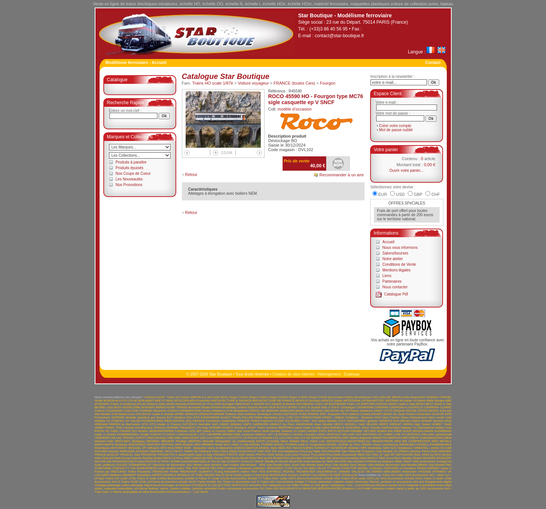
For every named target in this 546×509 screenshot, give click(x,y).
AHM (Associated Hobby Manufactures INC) (349, 397)
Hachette (204, 424)
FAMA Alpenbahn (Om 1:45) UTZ (277, 417)
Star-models (231, 465)
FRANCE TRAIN (248, 421)
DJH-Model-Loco (123, 414)
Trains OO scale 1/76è (120, 478)
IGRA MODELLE (333, 427)
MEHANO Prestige (174, 441)
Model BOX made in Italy (232, 444)
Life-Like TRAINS (122, 437)
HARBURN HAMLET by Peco (274, 424)
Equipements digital (438, 481)
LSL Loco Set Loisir (286, 437)
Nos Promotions (129, 185)
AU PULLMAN (211, 404)
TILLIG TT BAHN (328, 468)
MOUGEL (135, 448)
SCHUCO (247, 461)
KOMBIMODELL (128, 434)
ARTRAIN (392, 400)
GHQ (448, 421)
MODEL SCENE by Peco (343, 444)
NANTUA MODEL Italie (261, 448)
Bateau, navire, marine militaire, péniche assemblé (183, 488)
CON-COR (131, 410)
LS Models (265, 437)
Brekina (216, 407)
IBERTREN (285, 427)
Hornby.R (240, 427)
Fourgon (327, 83)
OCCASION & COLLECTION (210, 485)
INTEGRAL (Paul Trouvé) (363, 427)
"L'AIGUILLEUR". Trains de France (166, 397)
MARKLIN (394, 437)
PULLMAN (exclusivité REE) (346, 454)
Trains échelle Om (209, 481)
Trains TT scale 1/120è (214, 478)
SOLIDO (121, 465)
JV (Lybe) (299, 431)
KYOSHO (168, 434)
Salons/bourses (395, 253)
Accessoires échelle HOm (404, 478)
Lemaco (298, 434)
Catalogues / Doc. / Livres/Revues (352, 485)
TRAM (173, 471)
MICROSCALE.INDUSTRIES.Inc (348, 441)
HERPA (408, 424)
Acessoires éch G (248, 481)
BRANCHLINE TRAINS (172, 407)
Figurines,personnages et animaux (167, 485)
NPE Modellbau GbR (374, 448)
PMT (268, 451)
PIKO (215, 451)
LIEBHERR (102, 437)
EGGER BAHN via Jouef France (393, 414)
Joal (239, 431)
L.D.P (202, 434)
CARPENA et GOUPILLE (406, 407)
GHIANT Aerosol (432, 421)
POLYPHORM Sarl (334, 451)
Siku (350, 461)
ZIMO (337, 475)
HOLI (119, 427)
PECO (169, 451)
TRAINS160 (160, 471)
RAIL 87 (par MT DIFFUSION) (392, 454)
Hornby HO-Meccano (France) (144, 427)
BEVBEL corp (104, 407)
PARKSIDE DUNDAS (133, 451)
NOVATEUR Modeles (345, 448)
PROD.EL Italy (130, 454)
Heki (361, 424)
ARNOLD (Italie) (332, 400)
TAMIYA (204, 468)
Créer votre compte (395, 126)
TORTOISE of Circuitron (399, 468)
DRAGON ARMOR (211, 414)
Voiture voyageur (253, 83)
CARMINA (381, 407)
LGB (397, 434)
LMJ (203, 437)
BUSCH (282, 407)
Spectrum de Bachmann (169, 465)
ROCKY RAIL (376, 458)
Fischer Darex (399, 417)
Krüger (145, 434)
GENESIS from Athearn (395, 421)
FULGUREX (293, 421)
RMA (363, 458)
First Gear (382, 417)
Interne (143, 488)
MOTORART (118, 448)
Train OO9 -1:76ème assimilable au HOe (122, 492)
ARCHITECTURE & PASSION (232, 400)
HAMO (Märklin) (231, 424)
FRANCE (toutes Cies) (294, 83)
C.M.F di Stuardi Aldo (312, 407)
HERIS (383, 424)
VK (450, 471)
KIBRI (398, 431)
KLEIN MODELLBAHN (418, 431)
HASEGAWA (304, 424)
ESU (189, 417)
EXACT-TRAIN (231, 417)
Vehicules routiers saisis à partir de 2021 (399, 488)
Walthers (115, 475)
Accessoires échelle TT (246, 478)
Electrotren (424, 414)
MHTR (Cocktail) (267, 441)
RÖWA (175, 461)
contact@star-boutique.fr (340, 35)
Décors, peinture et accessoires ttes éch (396, 481)
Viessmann (409, 471)
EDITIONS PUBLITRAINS (301, 414)
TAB (195, 468)
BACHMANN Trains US (344, 404)
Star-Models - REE (253, 465)
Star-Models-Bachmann (384, 465)
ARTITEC (378, 400)
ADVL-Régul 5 (309, 397)
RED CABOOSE (195, 458)
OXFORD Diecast (107, 451)
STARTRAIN (103, 468)
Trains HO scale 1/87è (212, 83)
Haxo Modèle (323, 424)
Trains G (228, 481)
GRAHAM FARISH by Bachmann (118, 424)
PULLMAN (318, 454)
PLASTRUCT (247, 451)
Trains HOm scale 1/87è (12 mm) (364, 478)
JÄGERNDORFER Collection (168, 431)
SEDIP (259, 461)
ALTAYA (139, 400)
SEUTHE (340, 461)
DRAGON (191, 414)
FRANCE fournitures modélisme (214, 421)
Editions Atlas (235, 414)
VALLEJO (358, 471)
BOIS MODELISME (127, 407)
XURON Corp (308, 475)
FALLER (247, 417)
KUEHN (156, 434)
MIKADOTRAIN (382, 441)
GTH (145, 424)
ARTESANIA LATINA (357, 400)
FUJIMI (279, 421)
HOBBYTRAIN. (105, 427)
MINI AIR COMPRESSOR (412, 441)
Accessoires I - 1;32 (185, 492)
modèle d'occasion (295, 109)
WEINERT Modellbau (137, 475)
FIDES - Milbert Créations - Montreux (348, 417)
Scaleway (351, 374)
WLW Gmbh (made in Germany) (246, 475)
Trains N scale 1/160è (151, 478)
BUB (272, 407)
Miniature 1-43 (351, 488)
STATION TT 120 (124, 468)
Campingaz (347, 407)
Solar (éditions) (105, 465)
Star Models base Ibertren (204, 465)
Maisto (353, 437)
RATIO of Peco (173, 458)
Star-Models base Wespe (350, 465)
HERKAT (395, 424)
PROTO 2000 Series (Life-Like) (277, 454)
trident (245, 471)
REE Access (215, 458)
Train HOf (271, 488)
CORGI (172, 410)
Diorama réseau (387, 485)
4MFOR (196, 397)
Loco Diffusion (216, 437)
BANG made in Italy (402, 404)
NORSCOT (322, 448)
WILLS (220, 475)
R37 (368, 454)
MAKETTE (380, 437)
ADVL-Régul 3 (270, 397)
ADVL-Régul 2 (250, 397)
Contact (433, 62)
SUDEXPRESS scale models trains (160, 468)
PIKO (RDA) (229, 451)
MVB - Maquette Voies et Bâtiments (208, 448)
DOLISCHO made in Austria (155, 414)
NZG (393, 448)
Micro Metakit (290, 441)
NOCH (297, 448)
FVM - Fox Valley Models (319, 421)
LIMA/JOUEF (190, 437)
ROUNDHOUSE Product (128, 461)
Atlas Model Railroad (172, 404)
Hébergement (329, 374)
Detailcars (367, 410)
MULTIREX (175, 448)
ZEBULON (325, 475)
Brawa (206, 407)
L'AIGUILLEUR (187, 434)
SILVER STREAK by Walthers (373, 461)
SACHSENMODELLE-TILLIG (200, 461)
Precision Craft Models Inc (380, 451)
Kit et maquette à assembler (417, 485)
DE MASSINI (270, 410)
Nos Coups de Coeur (133, 173)
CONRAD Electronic (152, 410)
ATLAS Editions (147, 404)
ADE (216, 397)
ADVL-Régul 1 (230, 397)
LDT (270, 434)
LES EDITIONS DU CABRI (374, 434)
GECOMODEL (356, 421)
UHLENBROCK (326, 471)
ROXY (166, 461)
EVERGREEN (210, 417)
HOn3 (204, 492)
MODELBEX (407, 444)
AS (401, 400)
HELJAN (372, 424)
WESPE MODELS (164, 475)
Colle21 (100, 410)
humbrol (271, 427)
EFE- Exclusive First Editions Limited (345, 414)
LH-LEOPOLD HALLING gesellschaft (426, 434)
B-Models (289, 404)
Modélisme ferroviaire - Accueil (136, 62)
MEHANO (152, 441)
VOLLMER (102, 475)
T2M (188, 468)
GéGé (416, 421)
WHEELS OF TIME (190, 475)
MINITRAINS (137, 444)
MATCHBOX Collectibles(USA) (422, 437)
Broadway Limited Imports (240, 407)
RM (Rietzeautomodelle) (343, 458)
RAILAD (108, 458)
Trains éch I (268, 481)
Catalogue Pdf (396, 294)
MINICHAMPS (104, 444)
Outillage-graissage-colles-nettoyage (119, 485)
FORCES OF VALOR (126, 421)
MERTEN (194, 441)
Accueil (389, 242)
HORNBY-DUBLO (221, 427)
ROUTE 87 (153, 461)
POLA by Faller (309, 451)
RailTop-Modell (152, 458)
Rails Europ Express (127, 458)
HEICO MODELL (345, 424)
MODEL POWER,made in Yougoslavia (299, 444)
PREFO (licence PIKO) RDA (418, 451)
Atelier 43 (410, 400)
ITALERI (125, 431)
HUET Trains (256, 427)
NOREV (308, 448)
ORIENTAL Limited (426, 448)
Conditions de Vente (399, 264)
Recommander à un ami (341, 175)
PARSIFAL (156, 451)
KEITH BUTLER (338, 431)
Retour (191, 174)
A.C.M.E (207, 397)
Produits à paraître (131, 162)
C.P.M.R (333, 407)
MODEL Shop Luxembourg (379, 444)
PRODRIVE (149, 454)
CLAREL (446, 407)
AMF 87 (160, 400)
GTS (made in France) (165, 424)
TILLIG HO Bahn (304, 468)
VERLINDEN (392, 471)
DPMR (179, 414)
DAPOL (255, 410)
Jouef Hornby (271, 431)
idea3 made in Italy (308, 427)
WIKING (209, 475)
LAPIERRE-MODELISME (223, 434)
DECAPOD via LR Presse (341, 410)
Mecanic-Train (104, 441)
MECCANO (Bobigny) (130, 441)
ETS (197, 417)
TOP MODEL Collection (367, 468)
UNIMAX (344, 471)
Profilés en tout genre (314, 485)
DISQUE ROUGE (405, 410)
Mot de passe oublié (396, 130)
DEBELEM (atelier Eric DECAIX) (301, 410)
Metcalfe (208, 441)
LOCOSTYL (234, 437)
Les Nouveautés (129, 179)
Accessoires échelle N (183, 478)
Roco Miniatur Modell (408, 458)
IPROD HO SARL (107, 431)
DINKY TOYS (383, 410)
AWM (238, 404)
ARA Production (200, 400)
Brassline (194, 407)
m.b (302, 437)
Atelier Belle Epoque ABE (434, 400)
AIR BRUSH (394, 397)
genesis (372, 421)
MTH (163, 448)
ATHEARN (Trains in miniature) (115, 404)
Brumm (263, 407)
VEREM (376, 471)
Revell (244, 458)
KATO (323, 431)
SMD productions (424, 461)
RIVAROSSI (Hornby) (287, 458)
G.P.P (342, 421)
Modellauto (102, 448)
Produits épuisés (130, 168)
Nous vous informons (400, 247)
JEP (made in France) (211, 431)
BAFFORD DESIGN (374, 404)
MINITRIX (153, 444)
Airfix (406, 397)
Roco (389, 458)
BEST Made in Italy (439, 404)
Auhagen (228, 404)
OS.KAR (445, 448)
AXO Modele (273, 404)
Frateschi (267, 421)
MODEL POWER (261, 444)
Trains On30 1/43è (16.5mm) (140, 481)
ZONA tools (349, 475)
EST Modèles (176, 417)
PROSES (219, 454)
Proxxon (304, 454)
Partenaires (392, 281)
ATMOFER (194, 404)
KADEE (312, 431)
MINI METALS (441, 441)
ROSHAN (429, 458)
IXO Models (140, 431)
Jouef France (252, 431)
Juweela (286, 431)
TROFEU (288, 471)
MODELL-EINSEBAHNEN (434, 444)
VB (368, 471)
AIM (382, 397)
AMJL (170, 400)
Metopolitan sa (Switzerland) (235, 441)
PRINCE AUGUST (107, 454)
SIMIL (398, 461)
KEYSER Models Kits (378, 431)
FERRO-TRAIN (311, 417)
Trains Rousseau (139, 471)
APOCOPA (181, 400)
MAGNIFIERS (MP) (336, 437)
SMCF (407, 461)
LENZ (321, 434)
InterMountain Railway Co (398, 427)
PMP (260, 451)
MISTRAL (167, 444)
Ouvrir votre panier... (406, 170)
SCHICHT (233, 461)
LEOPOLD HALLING (340, 434)
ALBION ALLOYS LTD (118, 400)
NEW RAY (285, 448)
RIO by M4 (265, 458)
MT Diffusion (150, 448)
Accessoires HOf (161, 492)
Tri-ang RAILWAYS (226, 471)
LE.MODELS (282, 434)
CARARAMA (365, 407)
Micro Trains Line (313, 441)
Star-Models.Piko (440, 465)
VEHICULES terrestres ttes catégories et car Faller (265, 485)
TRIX (253, 471)
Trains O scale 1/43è (437, 478)
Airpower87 (418, 397)
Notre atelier (393, 259)
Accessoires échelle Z (292, 481)
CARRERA (431, 407)
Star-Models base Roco (316, 465)
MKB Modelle (184, 444)
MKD (197, 444)
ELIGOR (438, 414)
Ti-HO (288, 468)
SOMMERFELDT (140, 465)
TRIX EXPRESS (270, 471)
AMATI (149, 400)
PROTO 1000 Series (241, 454)
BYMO (292, 407)
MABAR (316, 437)
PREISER (444, 451)
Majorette (365, 437)
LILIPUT (140, 437)
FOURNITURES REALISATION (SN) (167, 421)
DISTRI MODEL (428, 410)
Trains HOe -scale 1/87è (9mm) (284, 478)
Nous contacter (395, 287)
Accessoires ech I (440, 488)
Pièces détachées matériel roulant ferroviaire (338, 481)
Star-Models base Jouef (283, 465)
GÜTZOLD (190, 424)
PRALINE (354, 451)
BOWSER (148, 407)
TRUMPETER (305, 471)
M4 (308, 437)
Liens (387, 276)
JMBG (231, 431)
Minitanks (121, 444)
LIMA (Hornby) (156, 437)
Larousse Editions (254, 434)
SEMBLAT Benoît (276, 461)
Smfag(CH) (444, 461)
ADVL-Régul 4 (289, 397)
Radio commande (230, 488)
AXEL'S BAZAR (253, 404)
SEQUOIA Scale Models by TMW (311, 461)
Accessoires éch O (107, 481)
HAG (215, 424)
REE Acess (231, 458)
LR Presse (250, 437)
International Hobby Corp (434, 427)
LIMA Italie (173, 437)
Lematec (310, 434)
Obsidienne (404, 448)
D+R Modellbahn (238, 410)
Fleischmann (418, 417)
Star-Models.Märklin (414, 465)
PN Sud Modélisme (285, 451)
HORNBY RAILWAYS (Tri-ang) (187, 427)
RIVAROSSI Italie (314, 458)
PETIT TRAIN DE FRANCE (193, 451)
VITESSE (424, 471)
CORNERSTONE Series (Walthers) (201, 410)
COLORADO (114, 410)
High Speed (422, 424)
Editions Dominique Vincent (263, 414)
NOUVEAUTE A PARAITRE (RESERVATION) (310, 488)
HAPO (247, 424)
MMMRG (208, 444)
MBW (448, 437)
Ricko (253, 458)
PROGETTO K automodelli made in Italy (184, 454)
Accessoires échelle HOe (323, 478)
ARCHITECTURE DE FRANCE (273, 400)
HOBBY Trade (441, 424)
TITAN (345, 468)
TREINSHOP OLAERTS (195, 471)
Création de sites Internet (293, 374)
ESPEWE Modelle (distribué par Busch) (139, 417)
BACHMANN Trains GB (312, 404)
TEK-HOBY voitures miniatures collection (237, 468)
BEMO (420, 404)
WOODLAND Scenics (283, 475)
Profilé (366, 488)
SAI (223, 461)
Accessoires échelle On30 (179, 481)
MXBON (239, 448)
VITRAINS (439, 471)
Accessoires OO (253, 488)
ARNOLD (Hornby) (307, 400)
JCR (192, 431)
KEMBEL (357, 431)
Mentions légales (397, 270)
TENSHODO (274, 468)
